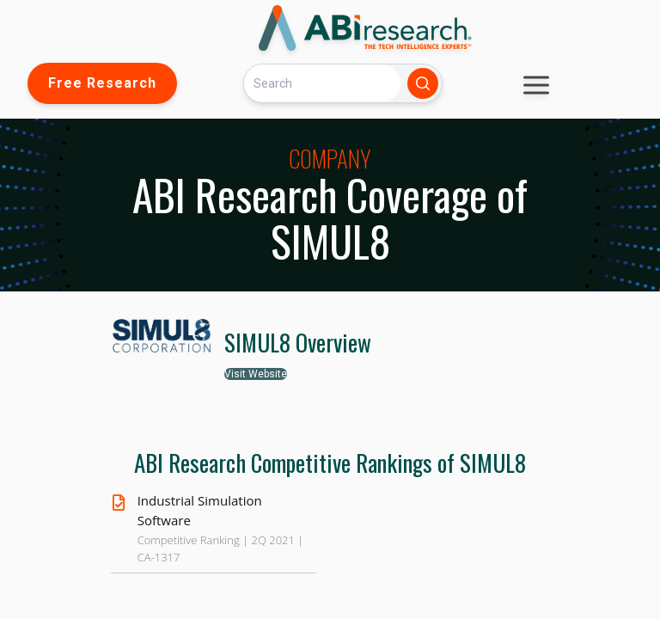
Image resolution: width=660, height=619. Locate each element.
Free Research (102, 83)
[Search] (322, 82)
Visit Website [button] (255, 374)
